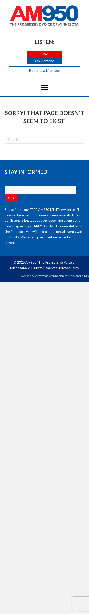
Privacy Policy (69, 268)
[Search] (44, 140)
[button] (44, 54)
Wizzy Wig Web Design (49, 275)
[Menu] (44, 88)
